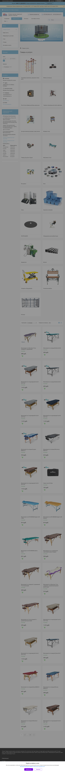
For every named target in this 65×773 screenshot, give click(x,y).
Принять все (28, 769)
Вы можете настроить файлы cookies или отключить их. (32, 766)
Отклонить (38, 769)
